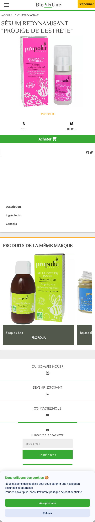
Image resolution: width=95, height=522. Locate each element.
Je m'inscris (47, 455)
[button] (5, 4)
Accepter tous (47, 503)
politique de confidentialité (65, 492)
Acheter (47, 139)
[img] (87, 152)
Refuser (47, 513)
